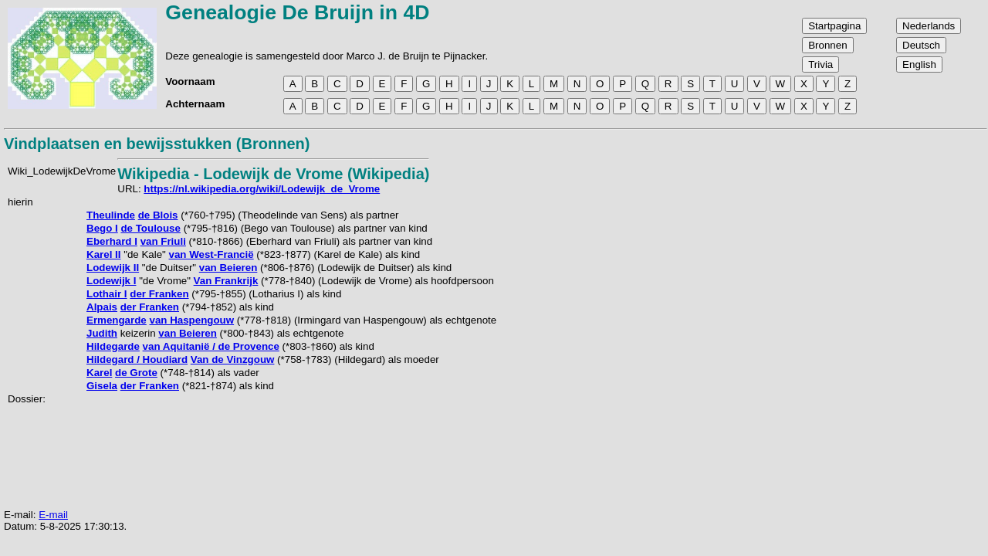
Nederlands (928, 26)
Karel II (103, 254)
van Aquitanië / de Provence (211, 346)
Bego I (102, 228)
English (919, 64)
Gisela (101, 386)
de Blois (158, 215)
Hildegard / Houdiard (137, 359)
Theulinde (110, 215)
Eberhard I (111, 241)
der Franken (159, 294)
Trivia (820, 64)
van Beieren (228, 267)
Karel (99, 372)
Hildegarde (113, 346)
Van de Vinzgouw (233, 359)
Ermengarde (116, 320)
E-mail (53, 514)
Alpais (101, 307)
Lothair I (106, 294)
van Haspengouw (191, 320)
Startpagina (834, 26)
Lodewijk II (112, 267)
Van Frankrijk (226, 280)
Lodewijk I (111, 280)
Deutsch (921, 45)
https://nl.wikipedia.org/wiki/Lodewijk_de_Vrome (262, 189)
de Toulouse (150, 228)
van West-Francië (211, 254)
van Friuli (163, 241)
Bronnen (827, 45)
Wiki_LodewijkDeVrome (62, 171)
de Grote (136, 372)
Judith (101, 333)
